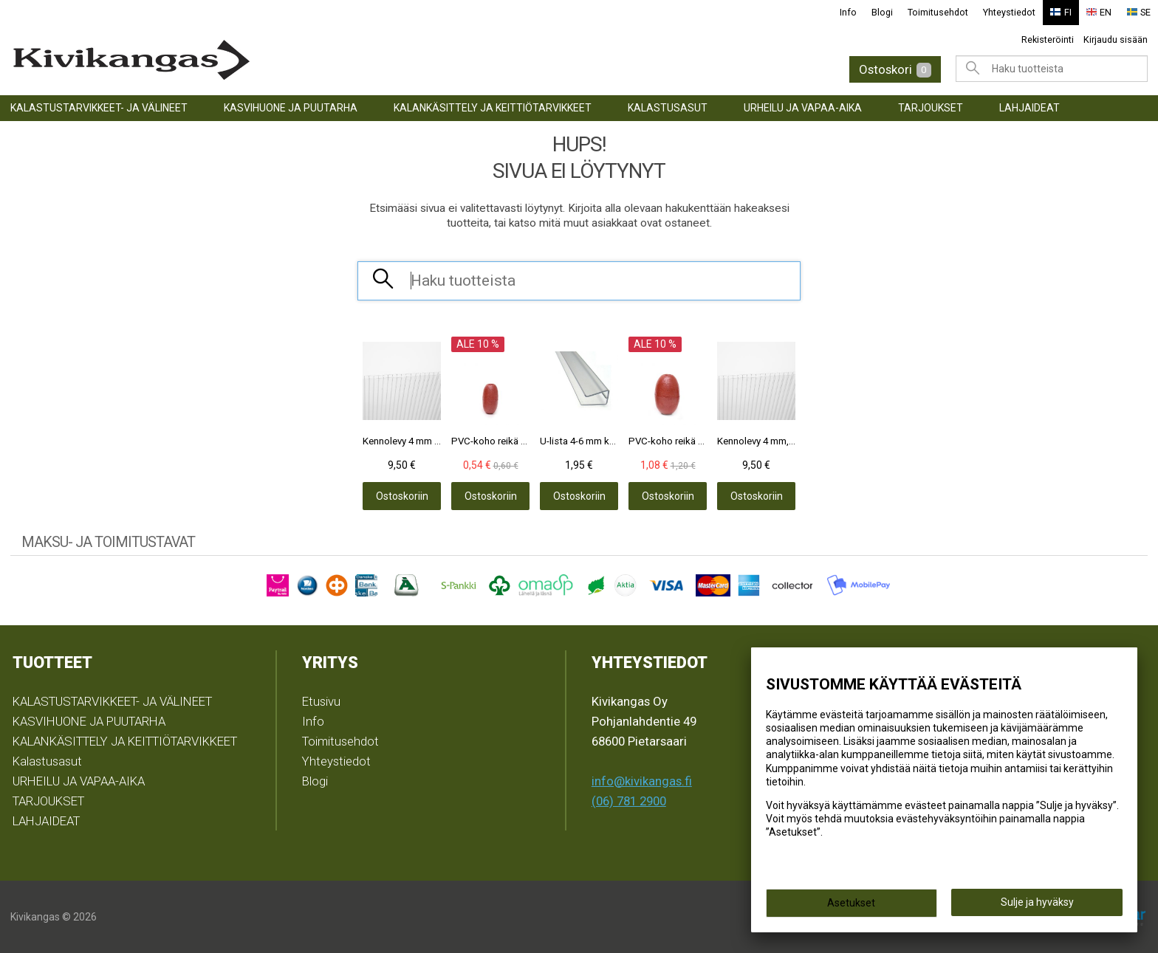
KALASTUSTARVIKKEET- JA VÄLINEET (99, 108)
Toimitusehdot (938, 12)
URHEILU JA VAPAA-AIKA (803, 108)
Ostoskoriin (402, 496)
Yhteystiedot (1009, 12)
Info (848, 12)
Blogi (882, 12)
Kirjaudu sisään (1115, 39)
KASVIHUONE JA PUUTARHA (290, 108)
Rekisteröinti (1047, 39)
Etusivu (321, 701)
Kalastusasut (668, 108)
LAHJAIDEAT (1029, 108)
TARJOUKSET (930, 108)
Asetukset (851, 903)
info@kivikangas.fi (642, 781)
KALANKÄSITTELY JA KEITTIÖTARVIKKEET (493, 108)
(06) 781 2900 (629, 801)
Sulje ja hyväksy (1037, 902)
